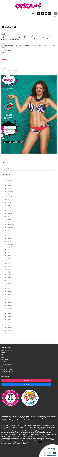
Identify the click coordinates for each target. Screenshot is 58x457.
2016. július (7, 250)
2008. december (9, 336)
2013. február (8, 308)
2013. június (8, 300)
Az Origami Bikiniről (6, 350)
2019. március (8, 208)
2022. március (8, 183)
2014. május (8, 291)
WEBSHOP (4, 352)
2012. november (9, 311)
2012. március (8, 316)
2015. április (8, 275)
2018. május (8, 219)
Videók (3, 362)
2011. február (8, 322)
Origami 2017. (4, 59)
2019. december (9, 191)
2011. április (8, 319)
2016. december (9, 244)
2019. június (8, 202)
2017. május (8, 236)
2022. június (8, 180)
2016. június (8, 252)
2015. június (8, 269)
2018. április (8, 222)
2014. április (8, 294)
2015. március (8, 277)
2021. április (8, 186)
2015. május (8, 272)
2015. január (8, 283)
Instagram (26, 380)
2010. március (8, 327)
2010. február (8, 330)
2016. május (8, 255)
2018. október (8, 213)
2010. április (8, 325)
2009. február (8, 333)
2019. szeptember (9, 194)
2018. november (9, 211)
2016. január (8, 266)
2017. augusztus (9, 227)
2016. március (8, 261)
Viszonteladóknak (6, 364)
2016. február (8, 263)
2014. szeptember (9, 286)
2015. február (8, 280)
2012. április (8, 314)
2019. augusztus (9, 197)
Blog (2, 357)
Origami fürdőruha (45, 418)
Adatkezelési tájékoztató (7, 371)
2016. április (8, 258)
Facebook (26, 384)
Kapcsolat (4, 367)
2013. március (8, 305)
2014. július (7, 288)
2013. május (8, 302)
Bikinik (3, 355)
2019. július (7, 199)
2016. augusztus (9, 247)
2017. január (8, 241)
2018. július (7, 216)
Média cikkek (4, 359)
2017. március (8, 238)
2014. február (8, 297)
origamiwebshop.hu (15, 432)
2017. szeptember (9, 224)
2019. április (8, 205)
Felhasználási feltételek (7, 369)
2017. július (7, 230)
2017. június (8, 233)
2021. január (8, 188)
